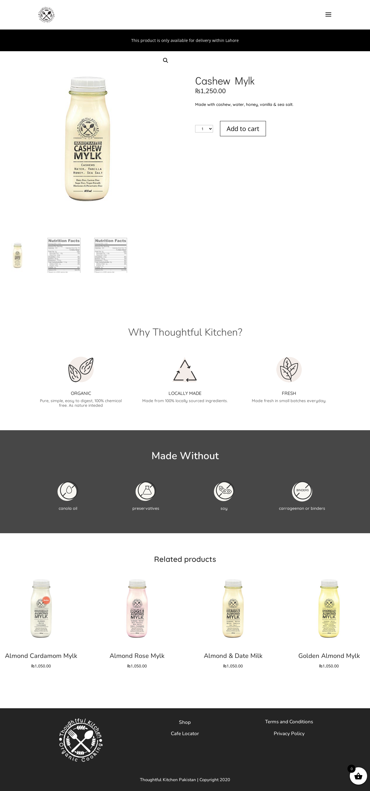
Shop (185, 722)
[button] (165, 60)
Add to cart (243, 128)
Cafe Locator (185, 733)
